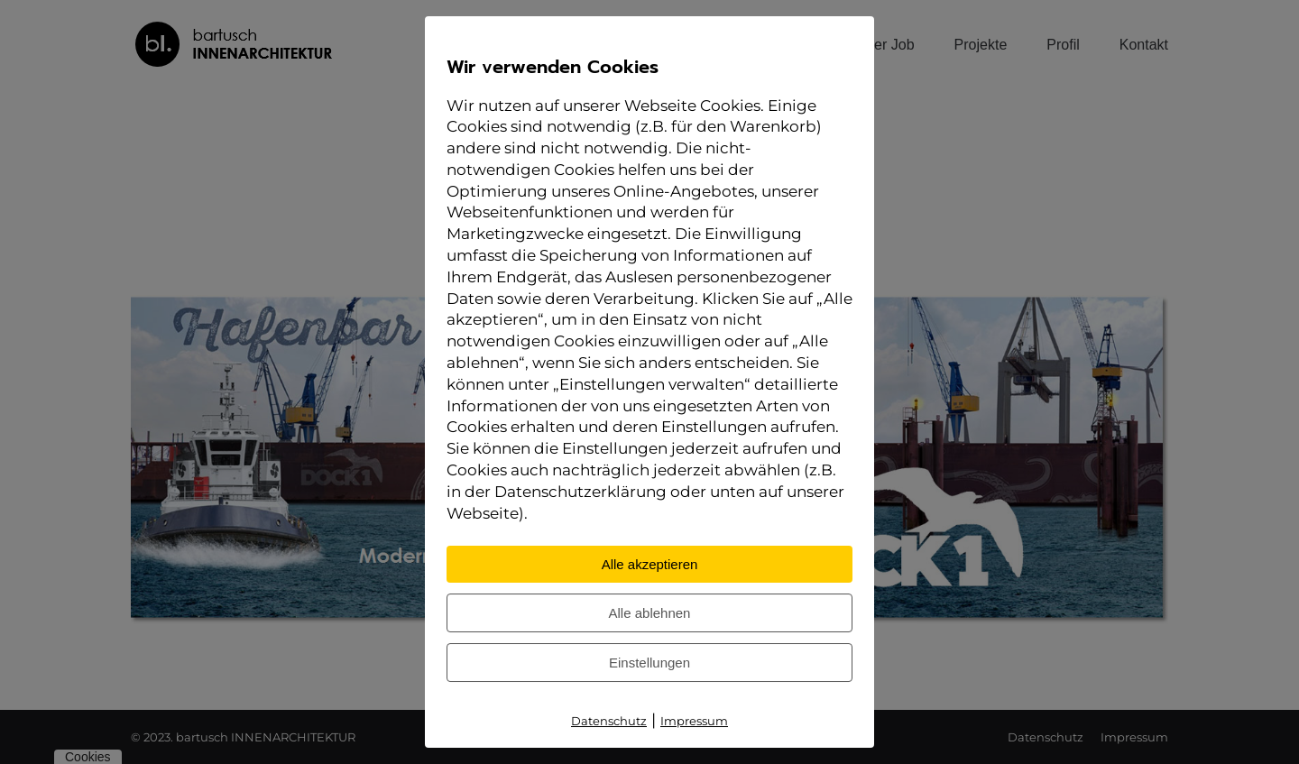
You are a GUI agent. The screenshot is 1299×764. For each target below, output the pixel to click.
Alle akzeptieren (650, 564)
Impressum (694, 720)
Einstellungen (649, 662)
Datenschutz (609, 720)
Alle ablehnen (650, 613)
